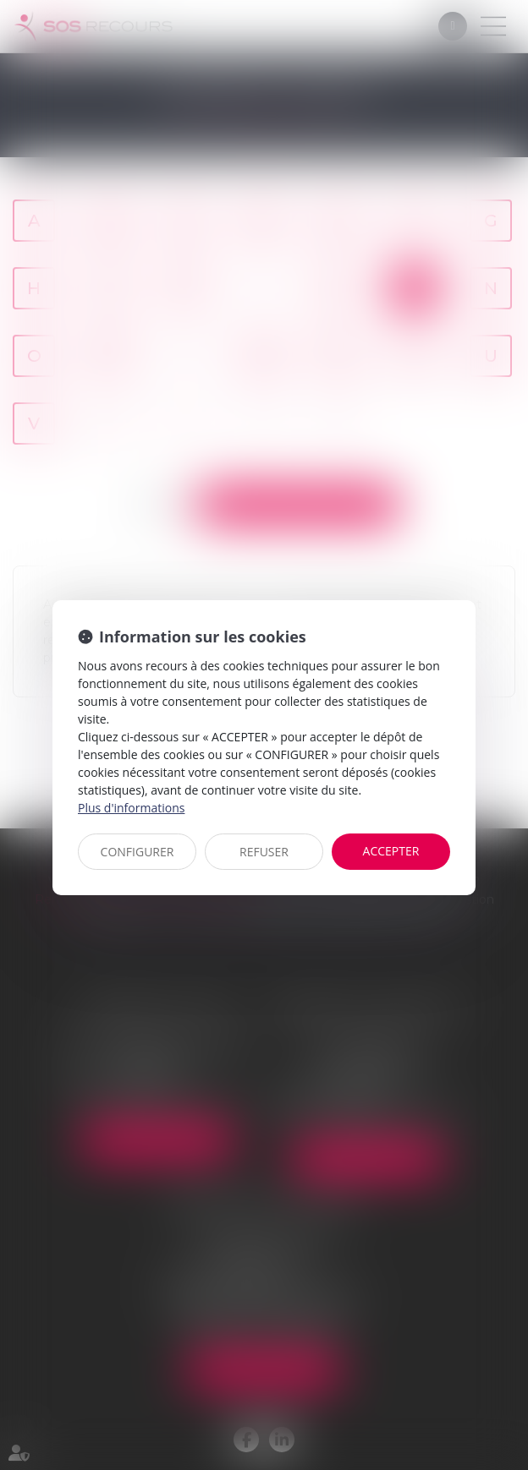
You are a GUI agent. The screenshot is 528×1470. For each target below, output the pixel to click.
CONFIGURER (137, 852)
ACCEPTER (391, 851)
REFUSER (264, 852)
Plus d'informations (131, 808)
